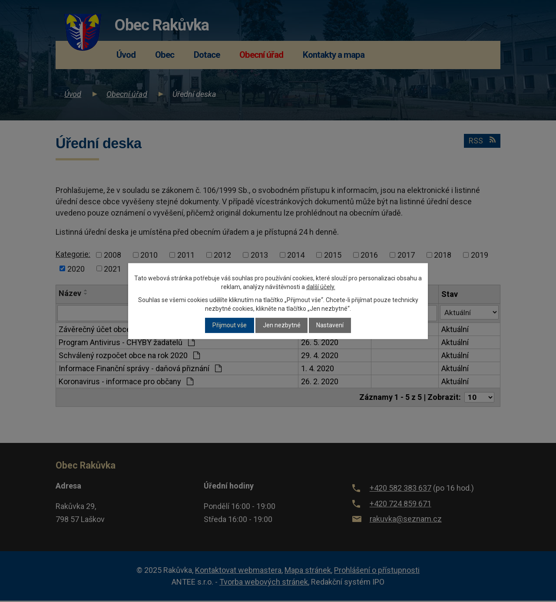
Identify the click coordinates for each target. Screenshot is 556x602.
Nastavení (330, 325)
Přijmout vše (229, 325)
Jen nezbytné (282, 325)
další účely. (320, 286)
